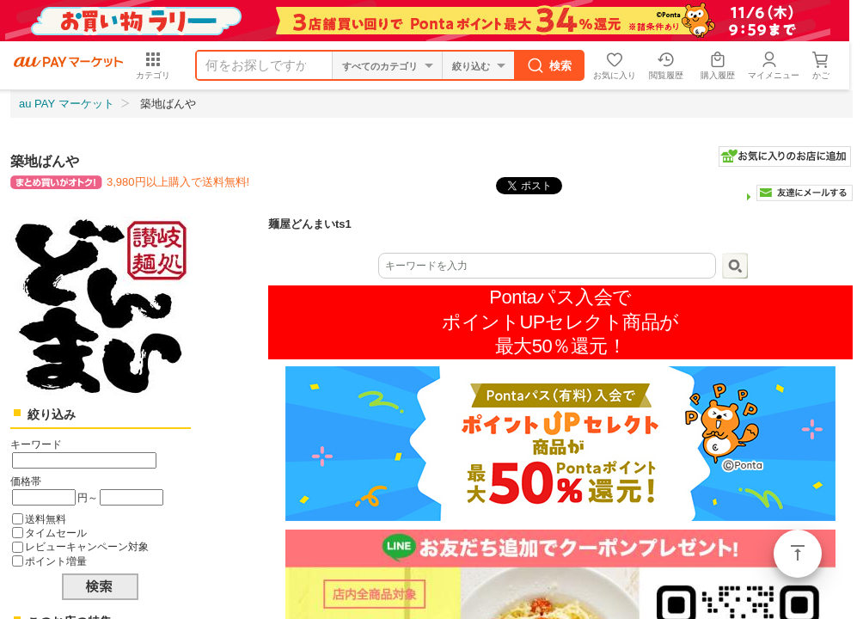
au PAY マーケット (66, 103)
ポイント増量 (56, 561)
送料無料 (45, 518)
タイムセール (56, 532)
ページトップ (798, 554)
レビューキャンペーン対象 (87, 546)
